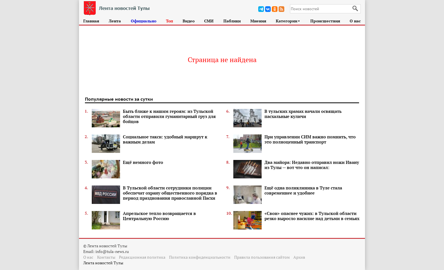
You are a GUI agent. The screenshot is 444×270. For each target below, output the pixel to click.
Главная (91, 21)
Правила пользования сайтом (262, 257)
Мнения (258, 21)
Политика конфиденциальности (199, 257)
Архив (299, 257)
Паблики (232, 21)
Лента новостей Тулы (103, 262)
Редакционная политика (142, 257)
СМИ (209, 21)
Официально (143, 21)
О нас (355, 21)
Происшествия (325, 21)
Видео (189, 21)
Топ (169, 21)
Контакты (106, 257)
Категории (288, 21)
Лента (115, 21)
